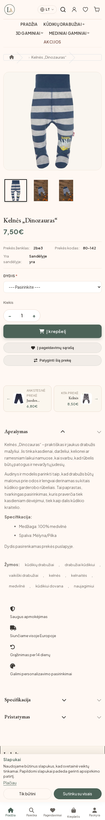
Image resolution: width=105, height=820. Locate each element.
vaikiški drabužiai (23, 575)
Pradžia (29, 24)
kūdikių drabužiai (39, 564)
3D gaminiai (28, 33)
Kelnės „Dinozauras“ (48, 57)
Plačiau (10, 782)
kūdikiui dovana (49, 586)
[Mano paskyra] (74, 9)
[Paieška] (31, 812)
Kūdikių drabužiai (62, 24)
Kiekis (8, 302)
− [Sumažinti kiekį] (9, 315)
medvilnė (17, 586)
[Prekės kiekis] (22, 315)
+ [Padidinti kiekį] (34, 315)
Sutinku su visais (77, 793)
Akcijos (52, 42)
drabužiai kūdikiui (80, 564)
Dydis (9, 276)
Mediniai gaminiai (68, 33)
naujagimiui (84, 586)
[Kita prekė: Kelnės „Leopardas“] (78, 398)
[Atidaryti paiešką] (63, 9)
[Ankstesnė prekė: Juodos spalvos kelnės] (27, 398)
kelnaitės (79, 575)
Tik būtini (27, 793)
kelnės (54, 575)
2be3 (38, 248)
